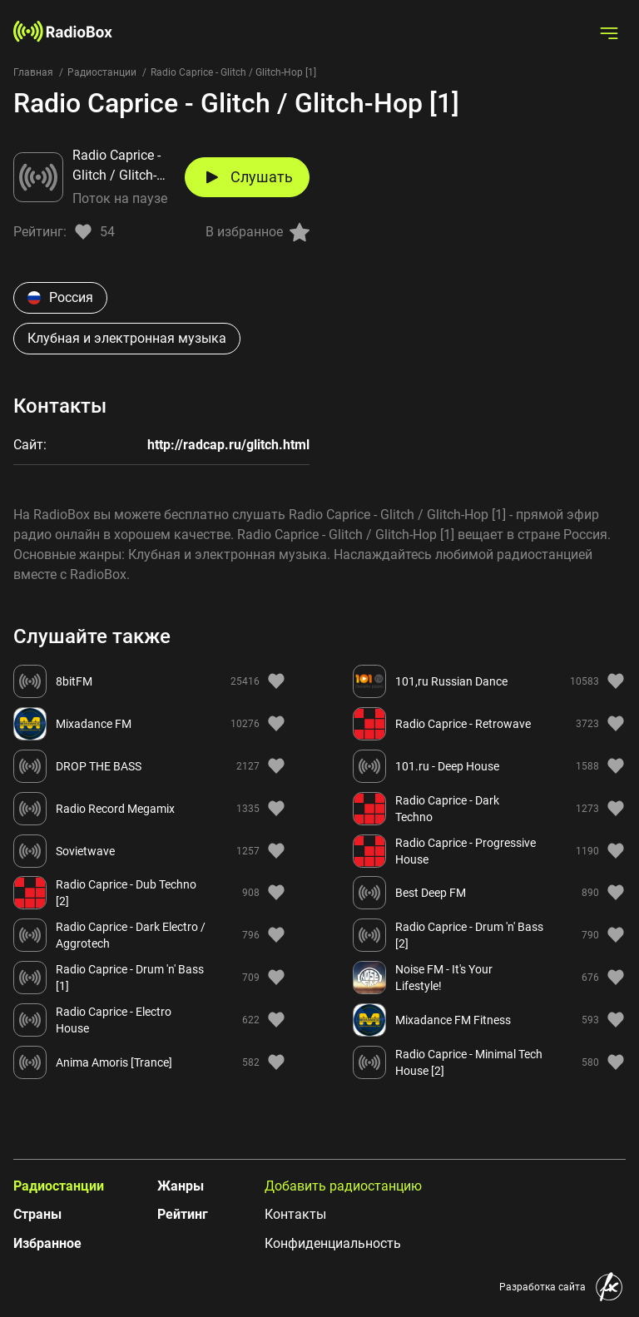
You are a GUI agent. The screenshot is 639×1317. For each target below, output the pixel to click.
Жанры (180, 1186)
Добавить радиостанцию (343, 1186)
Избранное (47, 1243)
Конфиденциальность (333, 1243)
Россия (60, 297)
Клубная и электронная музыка (126, 338)
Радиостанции (101, 72)
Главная (33, 72)
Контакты (295, 1214)
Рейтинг (182, 1214)
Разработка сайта (542, 1287)
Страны (37, 1214)
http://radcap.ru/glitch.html (228, 445)
